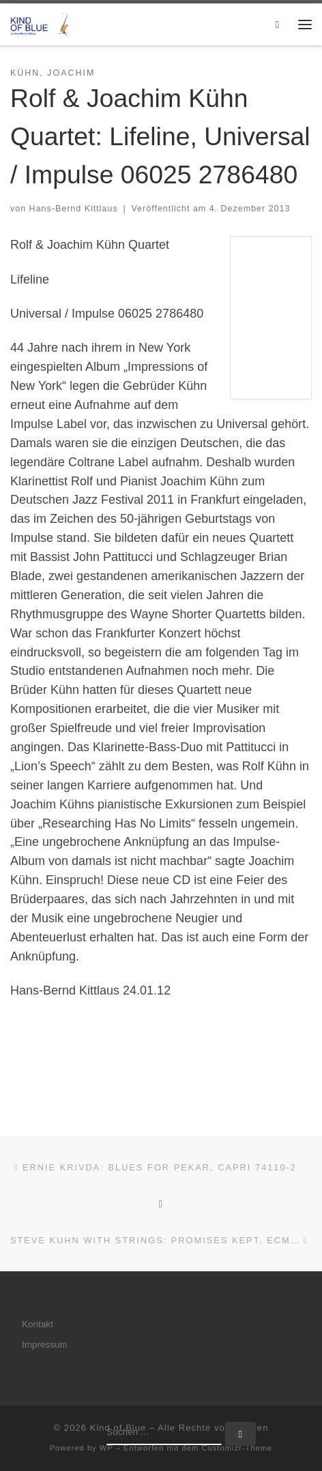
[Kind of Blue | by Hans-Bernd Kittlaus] (41, 22)
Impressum (45, 1344)
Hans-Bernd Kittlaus (73, 208)
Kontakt (37, 1324)
